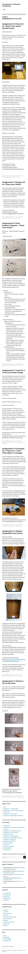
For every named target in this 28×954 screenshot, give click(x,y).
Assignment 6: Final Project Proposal (9, 365)
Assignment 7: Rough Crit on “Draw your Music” (13, 183)
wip (4, 807)
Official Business (7, 918)
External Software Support (9, 917)
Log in (4, 935)
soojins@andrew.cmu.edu (9, 175)
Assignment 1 (6, 825)
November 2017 (7, 894)
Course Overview (7, 913)
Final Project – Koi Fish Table (10, 808)
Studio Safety (6, 923)
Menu (4, 9)
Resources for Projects (9, 922)
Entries (6, 937)
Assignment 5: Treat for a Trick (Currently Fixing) (13, 371)
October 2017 (6, 896)
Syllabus (5, 925)
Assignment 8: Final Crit (6, 177)
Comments (7, 939)
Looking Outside (7, 848)
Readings (5, 920)
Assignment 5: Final (6, 442)
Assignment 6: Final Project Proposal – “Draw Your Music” (13, 225)
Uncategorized (7, 849)
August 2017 (6, 900)
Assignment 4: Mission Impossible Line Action (12, 532)
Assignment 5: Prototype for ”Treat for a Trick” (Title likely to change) (13, 451)
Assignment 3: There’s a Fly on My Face (12, 682)
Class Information (7, 842)
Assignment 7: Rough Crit (7, 218)
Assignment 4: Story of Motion (8, 675)
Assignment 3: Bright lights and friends (13, 815)
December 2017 (7, 893)
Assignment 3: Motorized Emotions (9, 797)
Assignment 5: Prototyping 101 (16, 442)
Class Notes (6, 844)
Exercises (5, 915)
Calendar (5, 910)
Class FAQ (5, 911)
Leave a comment (16, 177)
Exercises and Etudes (8, 846)
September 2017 (7, 898)
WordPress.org (7, 940)
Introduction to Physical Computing (9, 950)
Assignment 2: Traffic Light (10, 814)
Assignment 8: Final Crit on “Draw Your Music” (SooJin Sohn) (13, 26)
